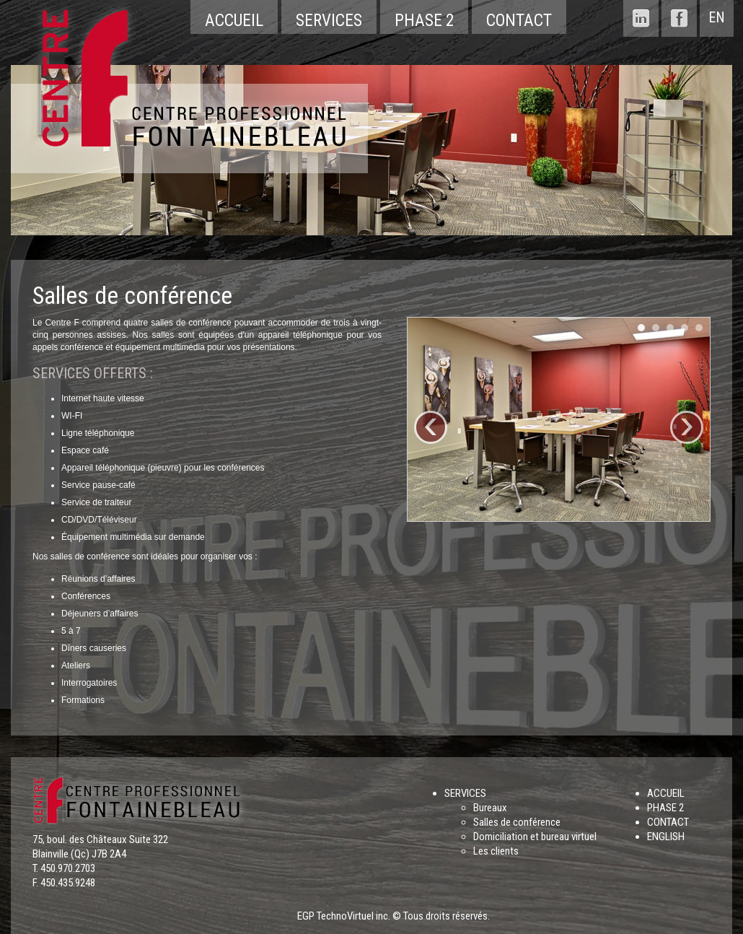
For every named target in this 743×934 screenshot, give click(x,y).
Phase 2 (424, 20)
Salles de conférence (516, 822)
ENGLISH (666, 836)
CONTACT (668, 822)
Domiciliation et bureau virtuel (535, 836)
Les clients (496, 850)
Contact (519, 20)
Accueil (234, 20)
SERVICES (465, 793)
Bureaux (490, 807)
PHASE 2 (665, 807)
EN (716, 17)
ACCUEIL (666, 793)
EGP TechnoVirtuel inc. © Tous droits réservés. (393, 915)
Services (329, 20)
